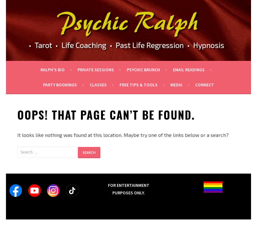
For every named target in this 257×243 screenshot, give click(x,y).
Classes (98, 85)
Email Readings (189, 70)
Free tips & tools (139, 85)
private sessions (96, 70)
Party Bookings (60, 85)
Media (176, 85)
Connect (204, 85)
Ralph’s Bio (52, 70)
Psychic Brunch (143, 70)
